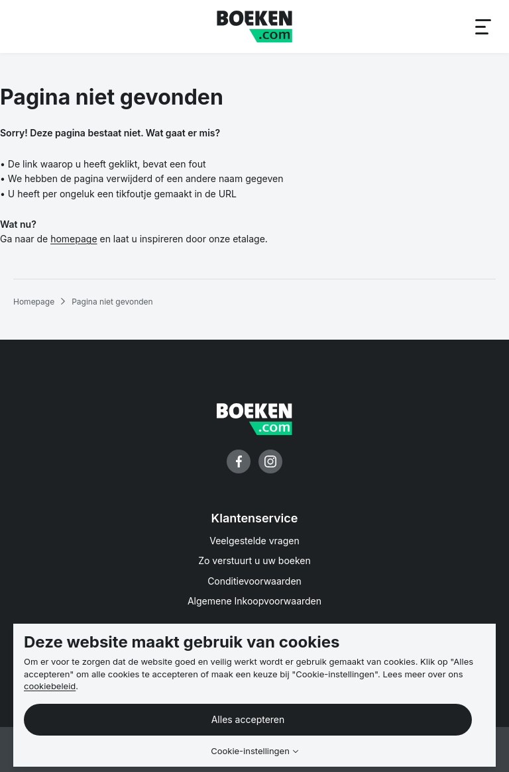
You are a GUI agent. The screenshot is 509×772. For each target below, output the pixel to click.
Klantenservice (254, 518)
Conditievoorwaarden (254, 581)
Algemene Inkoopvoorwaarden (254, 600)
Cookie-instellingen (250, 751)
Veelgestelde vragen (254, 540)
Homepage (33, 302)
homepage (73, 238)
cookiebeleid (50, 686)
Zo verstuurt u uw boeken (254, 560)
